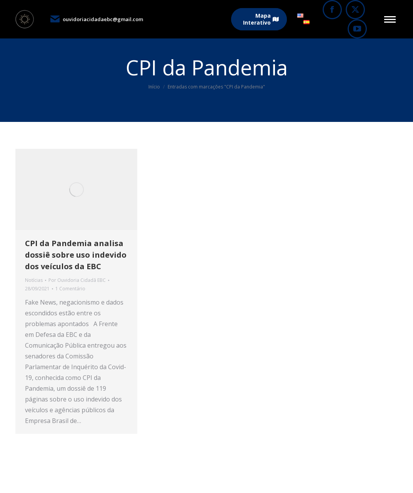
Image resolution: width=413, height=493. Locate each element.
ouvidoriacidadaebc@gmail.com (96, 19)
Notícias (34, 280)
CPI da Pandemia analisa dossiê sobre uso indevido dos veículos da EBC (76, 254)
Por (77, 280)
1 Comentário (70, 288)
